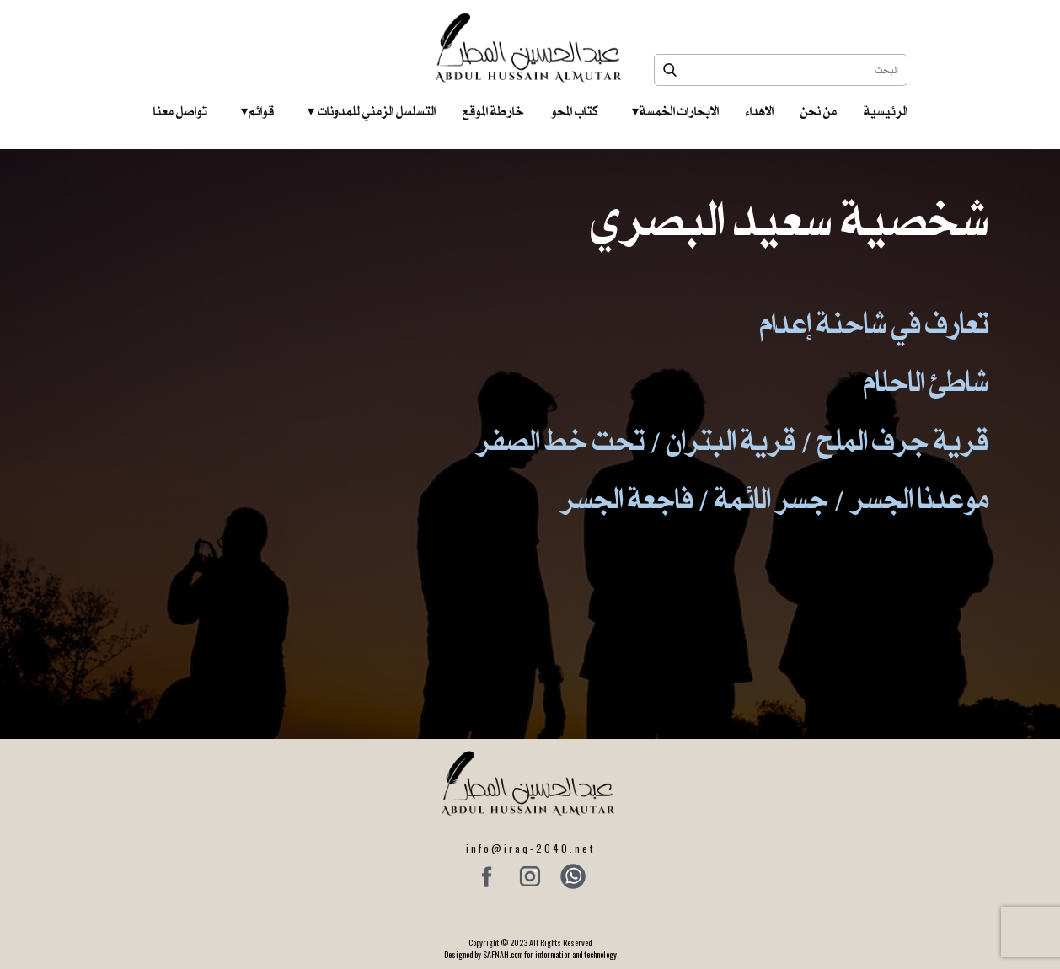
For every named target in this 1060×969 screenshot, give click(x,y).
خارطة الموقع (493, 111)
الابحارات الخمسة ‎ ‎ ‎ (675, 111)
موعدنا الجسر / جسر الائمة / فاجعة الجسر (774, 498)
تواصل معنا (180, 111)
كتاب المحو (574, 111)
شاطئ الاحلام (926, 381)
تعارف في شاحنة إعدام (874, 323)
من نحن (818, 111)
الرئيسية (885, 111)
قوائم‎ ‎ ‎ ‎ (257, 111)
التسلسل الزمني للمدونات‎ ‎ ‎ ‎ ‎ (372, 111)
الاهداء (760, 111)
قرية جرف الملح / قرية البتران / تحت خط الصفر (732, 440)
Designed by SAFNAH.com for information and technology (530, 954)
